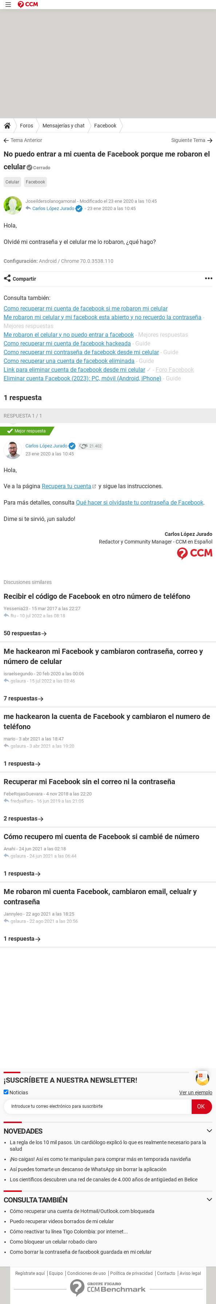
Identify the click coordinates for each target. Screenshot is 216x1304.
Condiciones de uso (86, 1273)
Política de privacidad (131, 1273)
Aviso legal (190, 1273)
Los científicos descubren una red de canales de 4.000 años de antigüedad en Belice (103, 1179)
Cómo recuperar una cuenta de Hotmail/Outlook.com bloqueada (82, 1211)
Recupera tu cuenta (66, 486)
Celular (12, 182)
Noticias (16, 1092)
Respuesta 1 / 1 (23, 416)
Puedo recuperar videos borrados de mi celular (62, 1221)
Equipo (56, 1273)
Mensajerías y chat (64, 126)
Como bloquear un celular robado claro (53, 1242)
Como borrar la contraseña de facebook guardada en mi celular (81, 1252)
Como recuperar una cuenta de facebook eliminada (69, 360)
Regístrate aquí (30, 1273)
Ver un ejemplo (195, 1092)
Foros (26, 126)
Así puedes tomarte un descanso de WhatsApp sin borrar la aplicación (88, 1169)
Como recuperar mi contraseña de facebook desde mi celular (81, 352)
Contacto (166, 1273)
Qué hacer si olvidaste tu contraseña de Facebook (139, 502)
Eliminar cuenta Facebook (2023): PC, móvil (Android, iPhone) (82, 378)
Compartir (24, 279)
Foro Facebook (175, 369)
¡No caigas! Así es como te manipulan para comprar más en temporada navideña (100, 1159)
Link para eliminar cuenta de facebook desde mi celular (74, 369)
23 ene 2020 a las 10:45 (111, 208)
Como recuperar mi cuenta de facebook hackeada (67, 343)
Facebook (105, 126)
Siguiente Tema (188, 140)
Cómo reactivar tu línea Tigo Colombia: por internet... (69, 1231)
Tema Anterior (26, 140)
